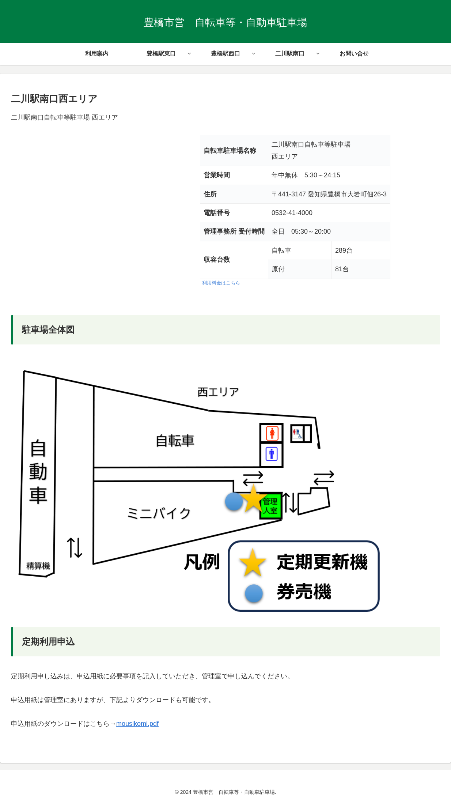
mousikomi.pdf (137, 723)
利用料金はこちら (221, 283)
